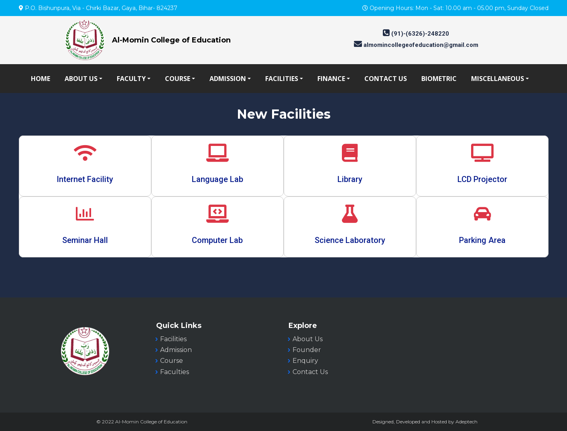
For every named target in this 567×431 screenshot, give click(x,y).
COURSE (177, 78)
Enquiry (305, 360)
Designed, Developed (396, 422)
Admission (176, 350)
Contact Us (310, 372)
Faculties (174, 372)
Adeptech (466, 422)
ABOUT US (81, 78)
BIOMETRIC (439, 78)
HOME (40, 78)
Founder (307, 350)
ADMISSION (227, 78)
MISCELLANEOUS (497, 78)
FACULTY (131, 78)
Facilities (173, 339)
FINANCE (331, 78)
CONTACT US (385, 78)
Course (171, 360)
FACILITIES (281, 78)
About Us (308, 339)
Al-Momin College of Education (171, 40)
